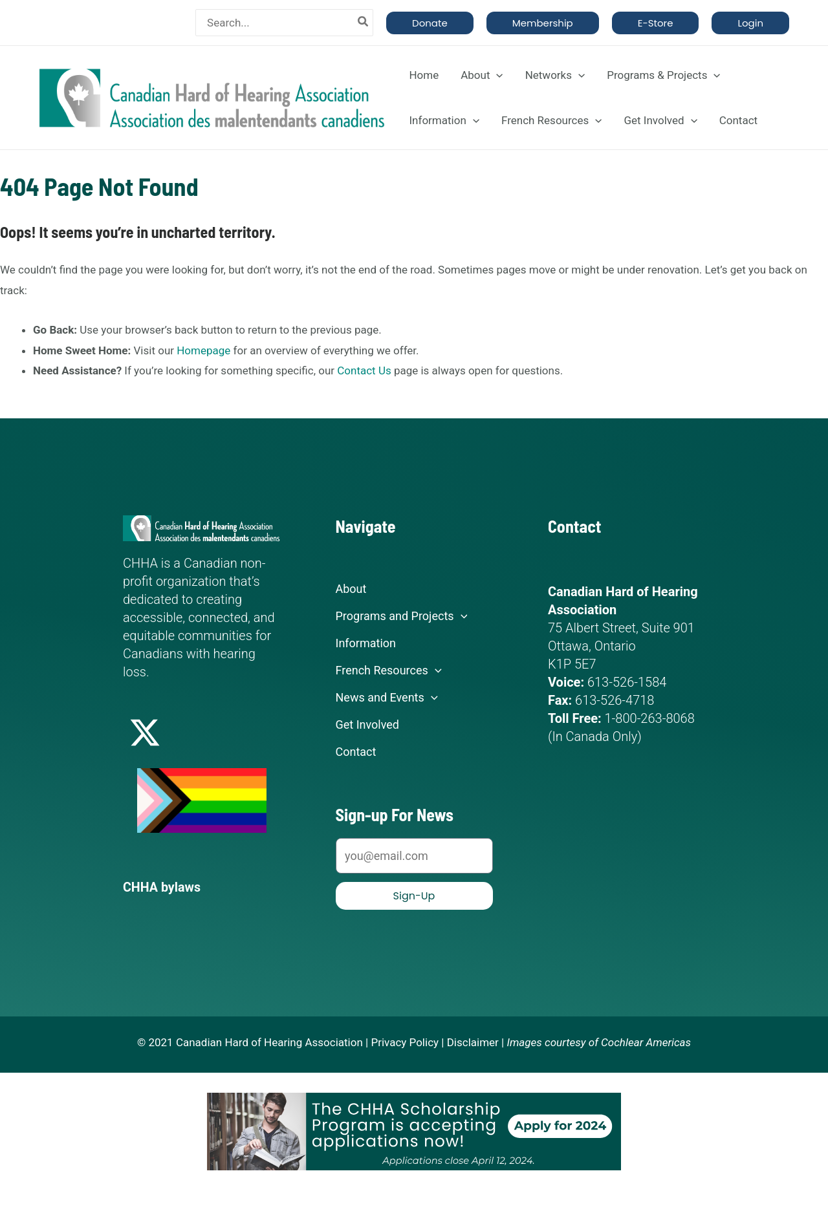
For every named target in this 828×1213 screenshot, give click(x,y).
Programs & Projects (663, 75)
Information (444, 120)
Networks (555, 75)
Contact (738, 120)
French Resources (551, 120)
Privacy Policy (405, 1041)
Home (424, 75)
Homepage (203, 350)
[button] (430, 23)
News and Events (387, 697)
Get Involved (660, 120)
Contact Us (364, 370)
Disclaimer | (476, 1041)
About (482, 75)
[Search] (363, 23)
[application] (496, 75)
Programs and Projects (402, 616)
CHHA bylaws (162, 887)
